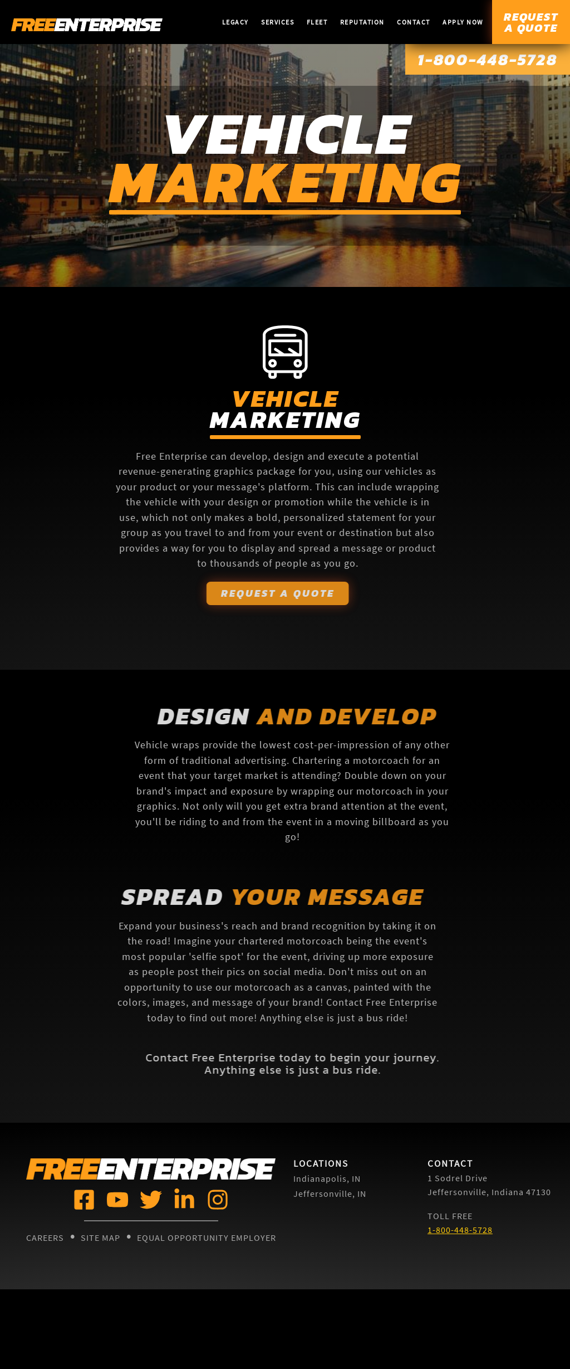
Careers (45, 1238)
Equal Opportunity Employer (206, 1238)
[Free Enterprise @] (83, 1199)
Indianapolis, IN (327, 1179)
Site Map (100, 1238)
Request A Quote (258, 593)
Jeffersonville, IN (329, 1193)
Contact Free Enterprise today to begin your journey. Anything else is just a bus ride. (312, 1064)
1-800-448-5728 (481, 59)
